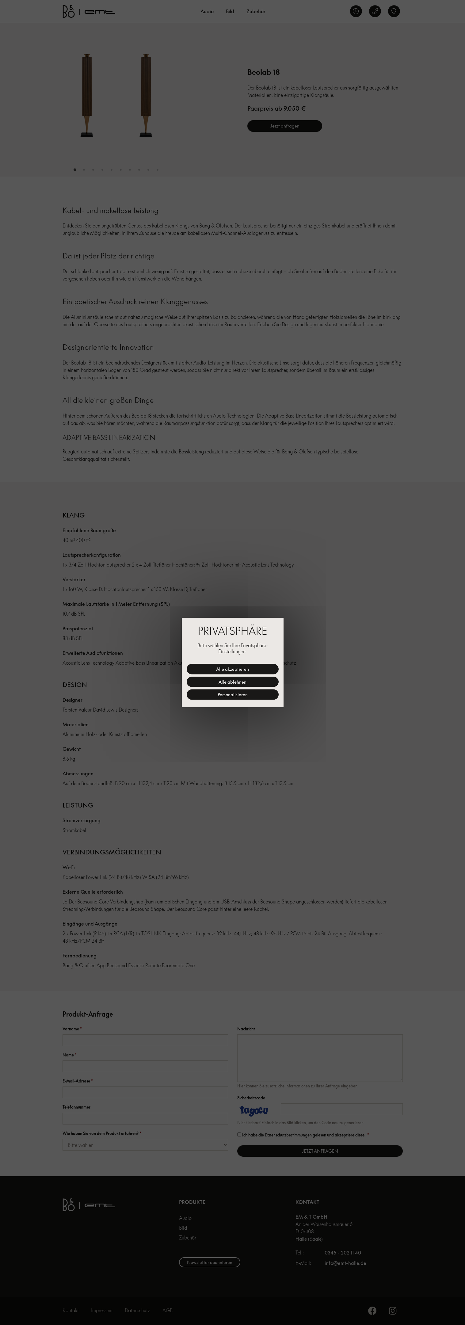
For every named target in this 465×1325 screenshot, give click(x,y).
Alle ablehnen (232, 681)
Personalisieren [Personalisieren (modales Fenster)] (233, 694)
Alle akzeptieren (232, 669)
